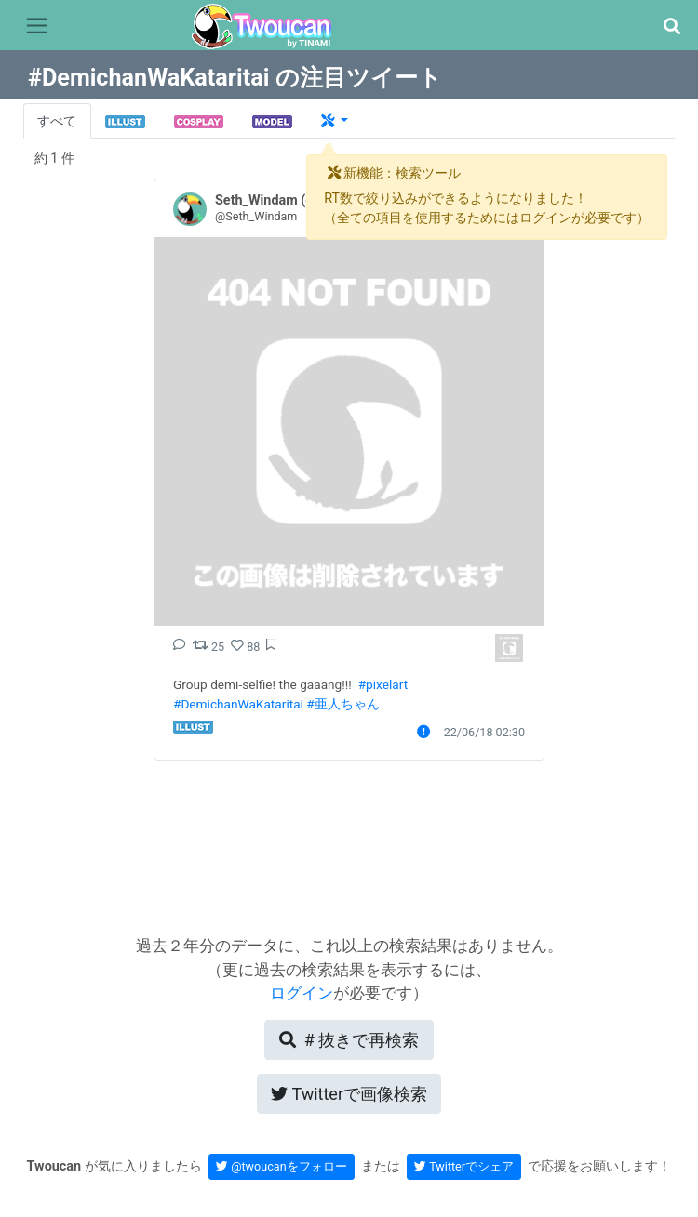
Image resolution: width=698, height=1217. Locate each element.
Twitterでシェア (464, 1166)
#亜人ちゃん (342, 703)
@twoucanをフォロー (281, 1166)
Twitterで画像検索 (349, 1094)
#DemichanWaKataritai (238, 703)
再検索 (349, 1040)
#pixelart (383, 684)
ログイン (301, 993)
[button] (671, 26)
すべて (56, 121)
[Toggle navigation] (36, 26)
